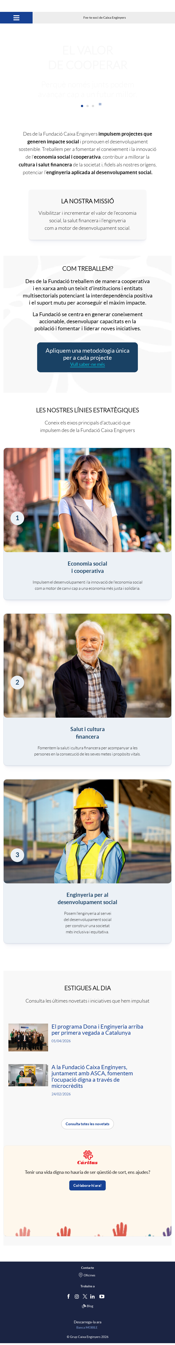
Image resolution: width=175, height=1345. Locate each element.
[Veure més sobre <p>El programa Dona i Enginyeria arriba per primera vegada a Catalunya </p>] (87, 1037)
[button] (100, 104)
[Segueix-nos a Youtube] (103, 1298)
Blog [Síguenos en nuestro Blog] (87, 1308)
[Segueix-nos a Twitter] (85, 1298)
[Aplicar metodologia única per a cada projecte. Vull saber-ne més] (87, 357)
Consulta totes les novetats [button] (87, 1126)
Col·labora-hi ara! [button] (87, 1187)
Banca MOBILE (87, 1329)
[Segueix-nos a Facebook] (69, 1298)
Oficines (89, 1277)
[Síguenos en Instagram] (77, 1298)
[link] (87, 524)
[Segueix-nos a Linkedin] (93, 1298)
